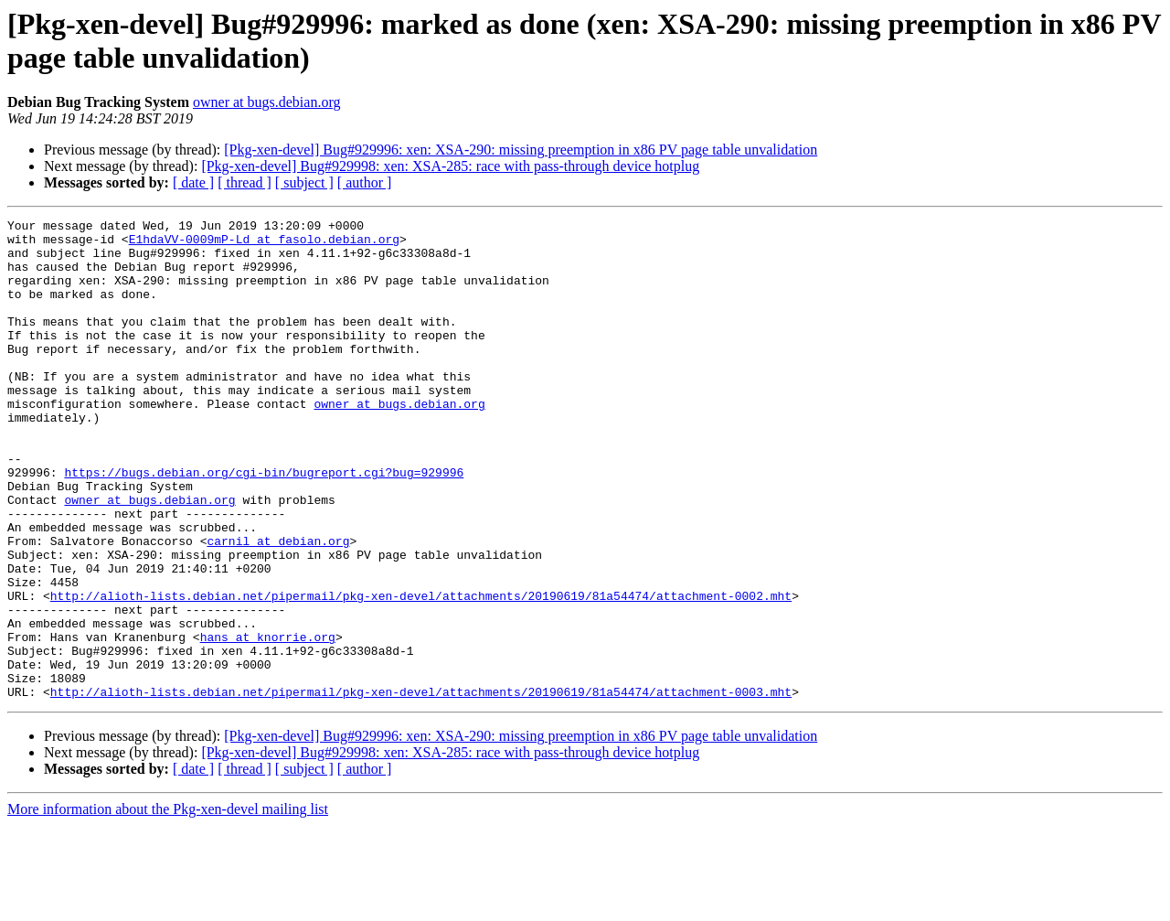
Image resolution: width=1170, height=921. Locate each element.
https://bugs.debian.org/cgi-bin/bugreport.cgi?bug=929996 (263, 524)
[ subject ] (304, 182)
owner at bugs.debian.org (266, 102)
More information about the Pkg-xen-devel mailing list (167, 905)
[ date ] (193, 182)
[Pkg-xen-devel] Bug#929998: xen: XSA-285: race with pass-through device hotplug (450, 166)
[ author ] (364, 182)
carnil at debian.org (278, 606)
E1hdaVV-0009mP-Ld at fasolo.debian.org (264, 244)
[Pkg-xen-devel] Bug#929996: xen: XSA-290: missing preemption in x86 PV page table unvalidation (520, 149)
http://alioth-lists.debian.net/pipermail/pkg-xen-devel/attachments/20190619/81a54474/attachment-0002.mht (421, 672)
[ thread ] (244, 182)
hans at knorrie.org (267, 721)
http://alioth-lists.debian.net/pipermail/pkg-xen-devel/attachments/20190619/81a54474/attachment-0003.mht (421, 787)
